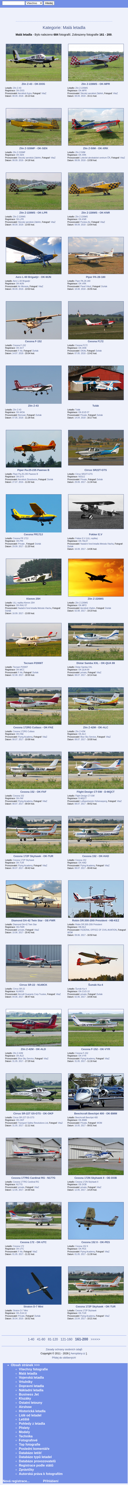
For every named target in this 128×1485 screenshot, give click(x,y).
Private (83, 415)
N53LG (81, 477)
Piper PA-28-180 (82, 281)
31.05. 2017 (17, 1061)
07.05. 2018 (80, 353)
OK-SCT (20, 348)
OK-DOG (20, 90)
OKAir (83, 351)
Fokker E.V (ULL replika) (86, 538)
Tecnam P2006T (20, 667)
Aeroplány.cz (78, 1353)
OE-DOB (82, 1184)
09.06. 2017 (80, 935)
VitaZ (44, 93)
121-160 (67, 1339)
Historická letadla (32, 1411)
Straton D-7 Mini (20, 1310)
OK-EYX (20, 477)
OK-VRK (82, 284)
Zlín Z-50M (80, 152)
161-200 (81, 1339)
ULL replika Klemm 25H (24, 603)
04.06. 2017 (17, 997)
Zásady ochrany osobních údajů (64, 1349)
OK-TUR (20, 863)
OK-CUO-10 (84, 991)
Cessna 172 (18, 1246)
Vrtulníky (26, 1381)
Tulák (77, 410)
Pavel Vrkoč (85, 286)
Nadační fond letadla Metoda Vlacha (97, 544)
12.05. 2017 (17, 1190)
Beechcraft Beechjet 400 (86, 1117)
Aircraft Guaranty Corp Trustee (32, 994)
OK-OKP (20, 1120)
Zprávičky (26, 1469)
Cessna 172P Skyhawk (23, 860)
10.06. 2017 (17, 932)
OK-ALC (82, 734)
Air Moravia (23, 286)
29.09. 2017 (80, 482)
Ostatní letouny (30, 1402)
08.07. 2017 (80, 675)
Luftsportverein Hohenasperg (93, 801)
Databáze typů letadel (35, 1457)
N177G (19, 1184)
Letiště (24, 1419)
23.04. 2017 (80, 1318)
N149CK (20, 991)
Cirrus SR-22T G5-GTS (23, 1117)
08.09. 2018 (17, 96)
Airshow (25, 1407)
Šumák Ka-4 (81, 989)
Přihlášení (50, 1481)
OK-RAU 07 (21, 605)
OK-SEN (20, 155)
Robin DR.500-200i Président (88, 924)
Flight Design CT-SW (85, 796)
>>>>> (95, 1339)
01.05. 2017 (17, 1254)
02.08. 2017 (80, 611)
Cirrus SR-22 (19, 989)
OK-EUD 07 (83, 412)
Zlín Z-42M (80, 731)
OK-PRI (19, 541)
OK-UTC (20, 1249)
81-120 (53, 1339)
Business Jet (29, 1394)
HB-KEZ (82, 927)
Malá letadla (28, 1373)
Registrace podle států (36, 1465)
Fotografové (28, 1440)
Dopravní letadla (31, 1386)
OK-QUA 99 (83, 670)
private (83, 672)
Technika (26, 1436)
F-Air (20, 351)
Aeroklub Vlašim (87, 608)
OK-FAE (20, 734)
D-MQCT (82, 798)
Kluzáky (25, 1398)
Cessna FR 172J (20, 538)
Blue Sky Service (88, 737)
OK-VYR (82, 1056)
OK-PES (82, 1249)
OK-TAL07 (83, 541)
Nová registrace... (16, 1481)
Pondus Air (85, 222)
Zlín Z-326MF (19, 152)
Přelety (24, 1428)
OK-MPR (82, 90)
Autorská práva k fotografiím (41, 1474)
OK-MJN (20, 284)
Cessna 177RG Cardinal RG (26, 1182)
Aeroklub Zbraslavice (27, 479)
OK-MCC (20, 670)
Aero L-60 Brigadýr (21, 281)
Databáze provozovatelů (37, 1461)
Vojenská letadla (31, 1377)
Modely (24, 1432)
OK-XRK (82, 155)
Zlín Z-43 (17, 88)
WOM (70, 932)
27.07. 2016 (17, 482)
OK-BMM (82, 1120)
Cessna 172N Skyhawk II (86, 1182)
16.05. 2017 (80, 1125)
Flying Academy (25, 737)
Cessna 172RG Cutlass (24, 731)
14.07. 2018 (17, 353)
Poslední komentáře (34, 1448)
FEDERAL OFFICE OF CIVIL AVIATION (98, 930)
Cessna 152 (18, 796)
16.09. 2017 (80, 549)
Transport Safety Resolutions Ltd (33, 1123)
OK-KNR (82, 219)
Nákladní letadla (31, 1390)
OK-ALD (20, 1056)
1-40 (31, 1339)
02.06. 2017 (80, 997)
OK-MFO (82, 605)
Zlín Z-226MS (81, 88)
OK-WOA (20, 412)
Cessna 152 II (81, 1246)
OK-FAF (20, 798)
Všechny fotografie (33, 1369)
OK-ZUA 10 (21, 1313)
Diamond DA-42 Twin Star (25, 924)
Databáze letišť (30, 1453)
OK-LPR (20, 219)
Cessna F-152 (19, 345)
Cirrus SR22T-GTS (84, 474)
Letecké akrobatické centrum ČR (95, 158)
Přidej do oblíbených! (64, 1357)
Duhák (104, 286)
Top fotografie (29, 1444)
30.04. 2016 (17, 1318)
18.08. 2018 (80, 289)
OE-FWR (20, 927)
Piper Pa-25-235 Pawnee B (25, 474)
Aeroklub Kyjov (25, 93)
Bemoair (22, 415)
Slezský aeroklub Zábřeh (91, 93)
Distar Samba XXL (83, 667)
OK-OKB (82, 348)
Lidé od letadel (30, 1415)
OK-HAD (82, 863)
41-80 (41, 1339)
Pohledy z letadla (32, 1423)
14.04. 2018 (80, 418)
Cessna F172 (81, 345)
